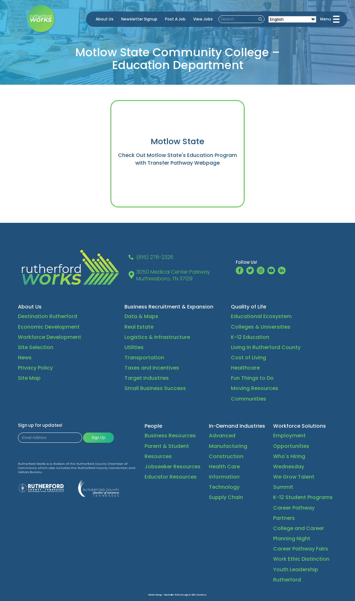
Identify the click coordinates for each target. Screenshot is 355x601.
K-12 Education (250, 337)
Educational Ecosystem (261, 316)
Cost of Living (248, 357)
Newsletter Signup (139, 19)
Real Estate (139, 327)
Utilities (134, 347)
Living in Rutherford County (266, 347)
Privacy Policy (35, 367)
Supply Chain (226, 497)
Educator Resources (171, 476)
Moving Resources (254, 388)
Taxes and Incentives (151, 367)
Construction (226, 456)
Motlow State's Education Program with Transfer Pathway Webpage (186, 159)
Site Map (29, 378)
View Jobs (203, 19)
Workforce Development (49, 337)
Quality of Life (248, 306)
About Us (105, 19)
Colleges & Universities (260, 327)
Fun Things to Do (252, 378)
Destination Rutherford (47, 316)
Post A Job (175, 19)
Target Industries (146, 378)
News (25, 357)
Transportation (144, 357)
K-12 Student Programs (303, 497)
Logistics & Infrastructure (157, 337)
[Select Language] (292, 19)
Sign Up (98, 437)
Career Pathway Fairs (300, 548)
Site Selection (35, 347)
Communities (248, 398)
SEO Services (199, 595)
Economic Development (49, 327)
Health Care (224, 466)
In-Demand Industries (237, 426)
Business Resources (170, 435)
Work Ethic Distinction (301, 559)
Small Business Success (155, 388)
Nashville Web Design (176, 595)
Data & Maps (141, 316)
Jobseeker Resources (173, 466)
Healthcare (245, 367)
